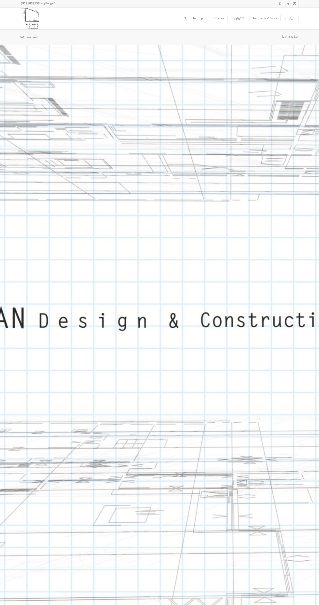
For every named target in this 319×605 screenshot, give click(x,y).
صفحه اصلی (288, 37)
